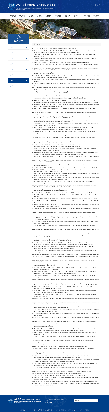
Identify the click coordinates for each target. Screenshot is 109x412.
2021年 (11, 69)
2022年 (11, 64)
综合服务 (96, 16)
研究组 (31, 16)
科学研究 (67, 16)
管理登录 (69, 410)
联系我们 (87, 16)
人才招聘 (48, 16)
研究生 (39, 16)
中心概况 (22, 16)
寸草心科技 (63, 410)
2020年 (11, 75)
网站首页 (13, 16)
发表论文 (58, 16)
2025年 (11, 47)
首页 (35, 44)
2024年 (11, 53)
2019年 (11, 80)
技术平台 (77, 16)
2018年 (11, 86)
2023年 (11, 58)
